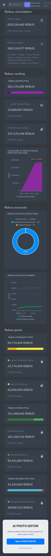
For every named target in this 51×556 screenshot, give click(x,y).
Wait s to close (25, 548)
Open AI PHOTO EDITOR (25, 541)
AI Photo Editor (47, 4)
